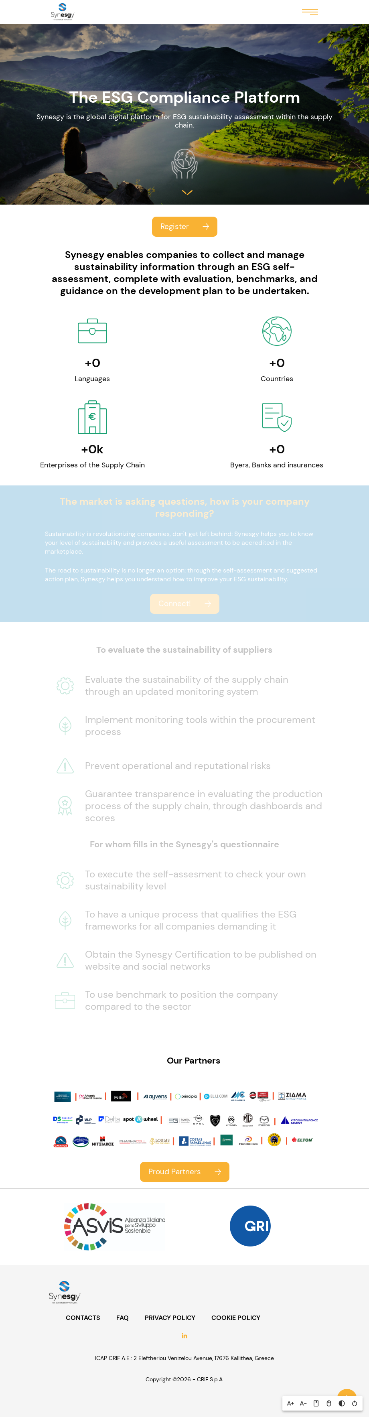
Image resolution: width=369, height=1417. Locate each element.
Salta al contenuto (187, 193)
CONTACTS (83, 1318)
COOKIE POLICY (235, 1318)
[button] (290, 1403)
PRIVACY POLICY (170, 1318)
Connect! (174, 604)
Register (174, 226)
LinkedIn (184, 1337)
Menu (310, 11)
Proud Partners (174, 1172)
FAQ (122, 1318)
